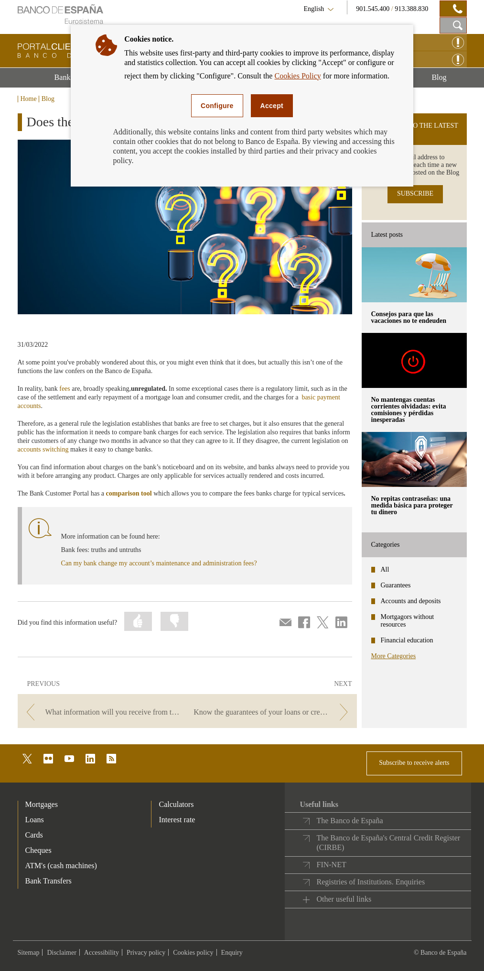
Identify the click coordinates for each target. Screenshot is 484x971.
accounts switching (43, 449)
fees (64, 388)
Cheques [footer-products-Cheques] (38, 850)
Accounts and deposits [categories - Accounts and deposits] (411, 601)
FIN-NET (331, 865)
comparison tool (129, 493)
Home (29, 99)
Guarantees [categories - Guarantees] (396, 585)
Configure (217, 106)
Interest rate (177, 820)
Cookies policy (193, 952)
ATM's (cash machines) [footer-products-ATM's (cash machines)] (61, 865)
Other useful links (343, 899)
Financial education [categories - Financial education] (407, 640)
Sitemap (29, 952)
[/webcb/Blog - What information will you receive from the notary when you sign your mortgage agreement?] (101, 712)
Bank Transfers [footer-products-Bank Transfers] (48, 881)
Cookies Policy (297, 76)
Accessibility (101, 952)
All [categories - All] (385, 569)
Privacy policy (146, 952)
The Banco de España (349, 821)
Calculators (176, 804)
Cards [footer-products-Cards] (34, 835)
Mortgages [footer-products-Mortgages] (41, 804)
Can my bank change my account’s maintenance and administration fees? (159, 563)
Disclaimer (61, 952)
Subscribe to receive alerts (414, 762)
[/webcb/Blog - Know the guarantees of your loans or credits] (273, 712)
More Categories (393, 656)
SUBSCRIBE (415, 193)
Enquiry (232, 952)
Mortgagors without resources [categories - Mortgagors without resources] (407, 620)
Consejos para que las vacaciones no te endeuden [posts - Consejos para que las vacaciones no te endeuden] (409, 317)
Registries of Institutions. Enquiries (370, 882)
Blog (448, 80)
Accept (271, 106)
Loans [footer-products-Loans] (34, 820)
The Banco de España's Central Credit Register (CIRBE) (388, 842)
